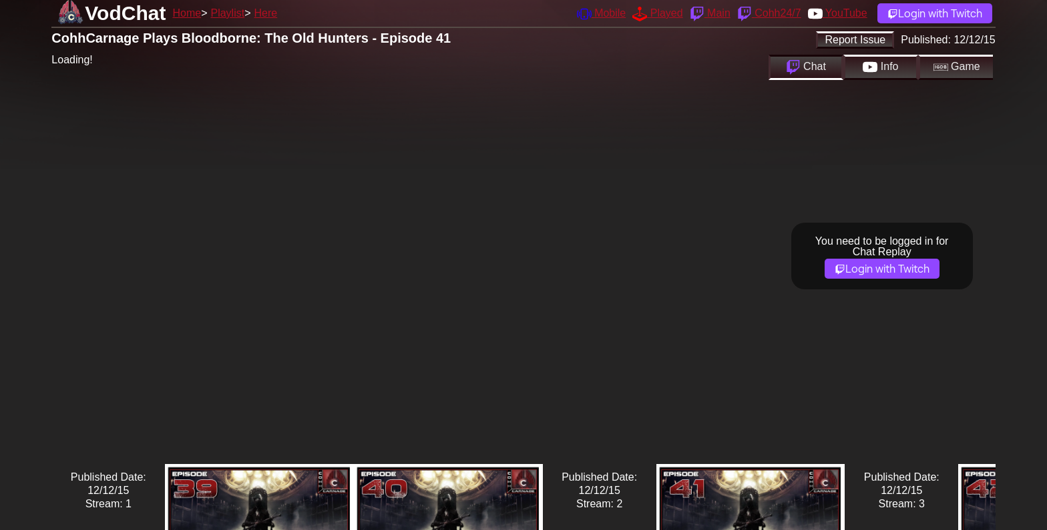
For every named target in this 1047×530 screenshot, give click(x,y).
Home (186, 13)
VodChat (125, 13)
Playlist (227, 13)
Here (266, 13)
